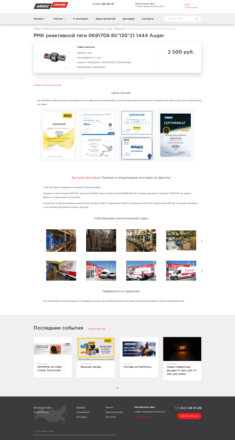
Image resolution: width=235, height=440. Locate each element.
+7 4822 (188, 408)
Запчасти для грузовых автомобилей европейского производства (74, 29)
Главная (37, 29)
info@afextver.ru (143, 417)
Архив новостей (96, 329)
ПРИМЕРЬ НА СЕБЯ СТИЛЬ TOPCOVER (49, 368)
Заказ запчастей (105, 18)
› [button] (201, 241)
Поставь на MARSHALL (138, 366)
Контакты (148, 18)
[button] (117, 387)
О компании (80, 18)
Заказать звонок (189, 416)
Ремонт (58, 18)
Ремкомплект (120, 29)
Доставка (128, 18)
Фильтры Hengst (90, 366)
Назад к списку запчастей (47, 85)
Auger (109, 29)
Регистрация (191, 7)
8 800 (104, 3)
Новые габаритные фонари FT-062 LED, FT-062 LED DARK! (182, 370)
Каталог (39, 18)
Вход (187, 4)
